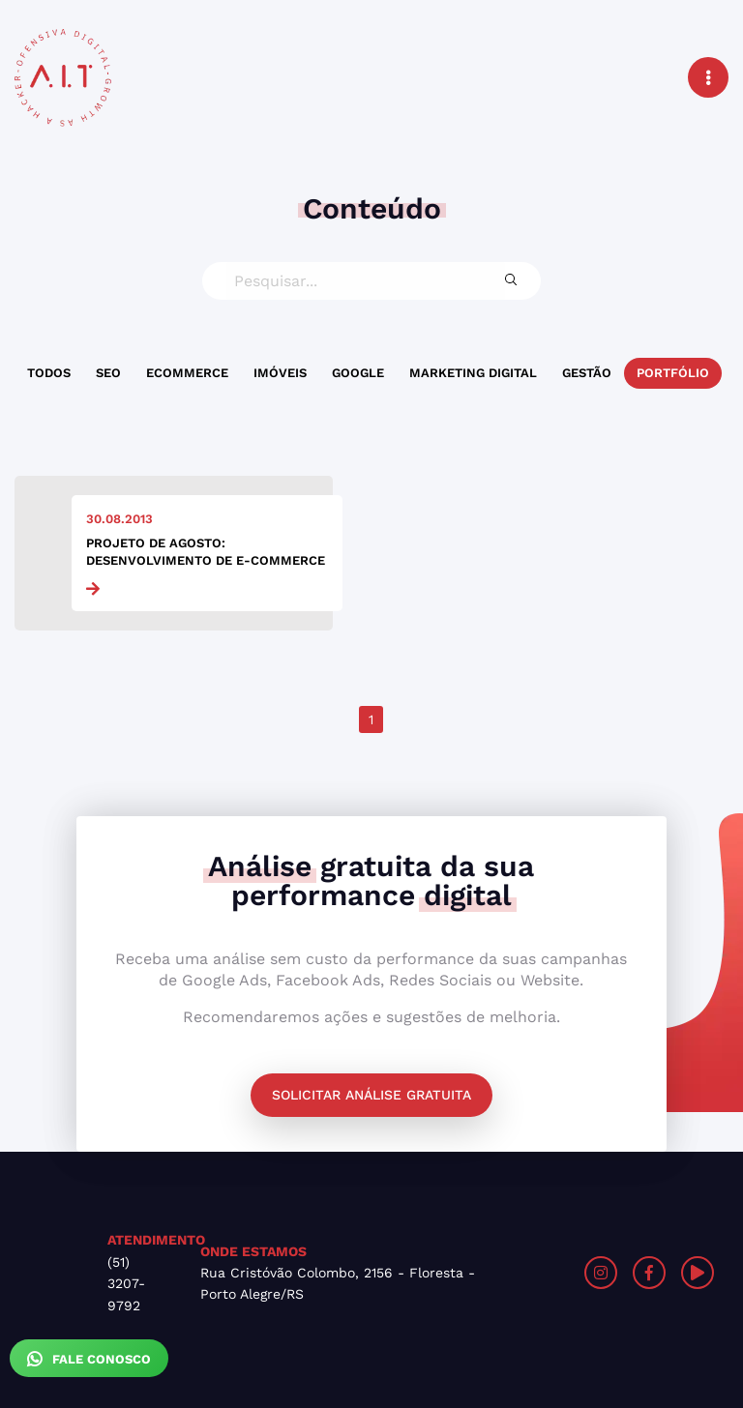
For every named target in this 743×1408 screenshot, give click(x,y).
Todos (49, 373)
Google (358, 373)
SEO (108, 373)
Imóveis (280, 373)
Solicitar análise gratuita (371, 1094)
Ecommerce (187, 373)
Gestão (586, 373)
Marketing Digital (473, 373)
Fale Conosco (89, 1358)
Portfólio (673, 373)
